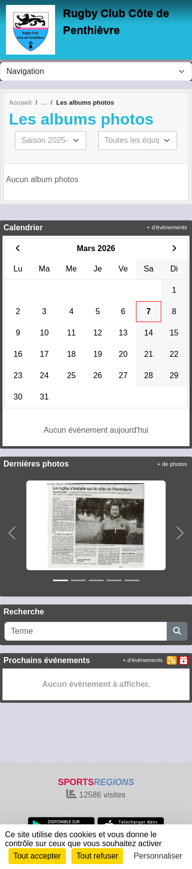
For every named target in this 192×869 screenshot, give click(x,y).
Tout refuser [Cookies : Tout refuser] (97, 856)
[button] (11, 533)
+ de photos (172, 464)
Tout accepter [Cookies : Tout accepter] (37, 856)
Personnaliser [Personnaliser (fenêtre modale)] (158, 856)
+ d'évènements (167, 227)
